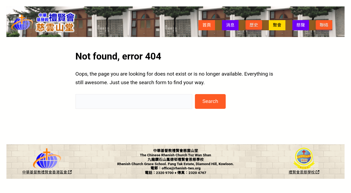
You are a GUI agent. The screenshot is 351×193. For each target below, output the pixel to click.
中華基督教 (31, 172)
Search (210, 101)
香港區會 (62, 172)
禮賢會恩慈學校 (304, 172)
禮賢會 (46, 172)
